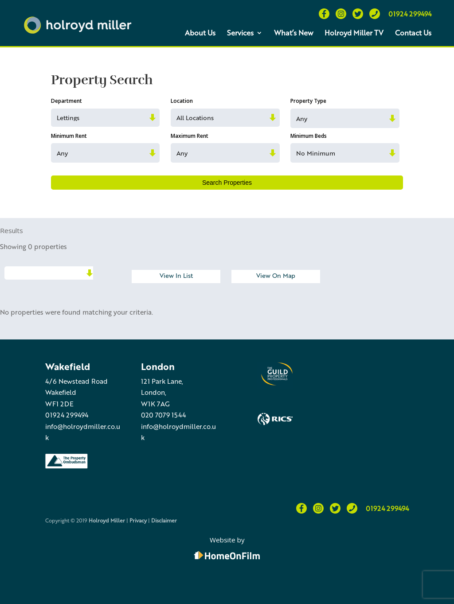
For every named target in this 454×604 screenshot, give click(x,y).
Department (66, 101)
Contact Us (413, 33)
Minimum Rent (69, 136)
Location (182, 101)
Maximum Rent (189, 136)
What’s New (293, 33)
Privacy (138, 520)
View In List (176, 275)
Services (240, 33)
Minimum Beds (308, 136)
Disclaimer (164, 520)
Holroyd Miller (107, 520)
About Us (200, 33)
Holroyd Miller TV (354, 33)
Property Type (308, 101)
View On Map (275, 275)
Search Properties (227, 182)
